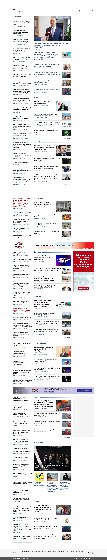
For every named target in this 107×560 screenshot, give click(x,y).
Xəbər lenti (17, 17)
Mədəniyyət (38, 442)
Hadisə (36, 397)
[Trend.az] (18, 10)
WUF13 (37, 98)
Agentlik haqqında (26, 551)
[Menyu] (90, 11)
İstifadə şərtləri (70, 551)
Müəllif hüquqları (61, 551)
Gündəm (37, 297)
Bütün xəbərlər (67, 138)
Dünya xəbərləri (40, 343)
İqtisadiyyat (38, 198)
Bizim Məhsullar (52, 551)
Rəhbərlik (44, 551)
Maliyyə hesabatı (36, 551)
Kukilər (23, 554)
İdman (36, 502)
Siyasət (37, 142)
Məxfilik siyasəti (80, 551)
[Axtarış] (71, 11)
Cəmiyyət (37, 252)
